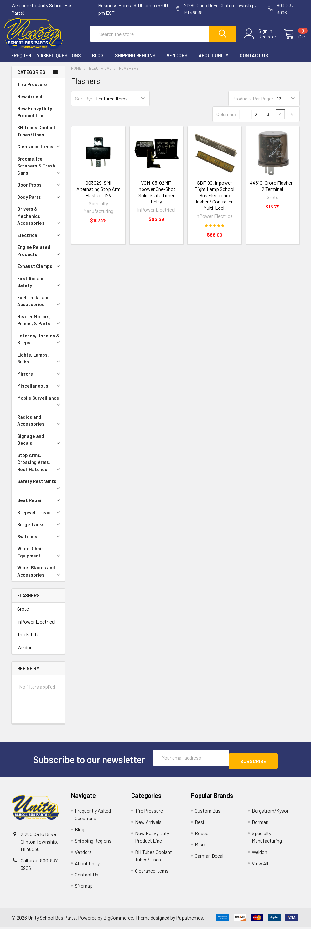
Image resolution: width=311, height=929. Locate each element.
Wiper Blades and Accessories (39, 576)
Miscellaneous (39, 391)
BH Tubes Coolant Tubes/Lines (36, 136)
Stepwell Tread (39, 518)
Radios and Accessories (39, 426)
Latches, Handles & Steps (39, 344)
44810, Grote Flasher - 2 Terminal (272, 191)
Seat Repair (39, 506)
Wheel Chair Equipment (39, 557)
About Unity (213, 61)
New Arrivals (31, 102)
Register (260, 40)
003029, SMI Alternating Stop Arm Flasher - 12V (98, 194)
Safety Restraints (39, 489)
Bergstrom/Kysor (270, 813)
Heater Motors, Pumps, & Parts (39, 325)
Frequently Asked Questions (46, 61)
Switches (39, 542)
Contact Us (254, 61)
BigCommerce (118, 919)
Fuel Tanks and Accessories (39, 306)
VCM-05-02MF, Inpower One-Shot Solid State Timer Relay (156, 197)
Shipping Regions (135, 61)
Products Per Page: (252, 104)
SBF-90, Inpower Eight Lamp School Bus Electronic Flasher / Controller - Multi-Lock (214, 200)
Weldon (25, 653)
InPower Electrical (36, 627)
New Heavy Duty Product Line (34, 117)
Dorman (260, 824)
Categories (31, 77)
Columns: (226, 120)
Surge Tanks (39, 530)
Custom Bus (207, 813)
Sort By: (83, 104)
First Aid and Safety (39, 287)
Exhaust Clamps (39, 272)
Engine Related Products (39, 256)
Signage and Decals (39, 445)
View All (260, 865)
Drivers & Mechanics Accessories (39, 221)
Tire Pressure (32, 90)
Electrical (39, 241)
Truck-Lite (28, 640)
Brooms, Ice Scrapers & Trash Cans (39, 171)
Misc (200, 846)
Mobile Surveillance (39, 406)
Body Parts (39, 202)
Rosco (202, 835)
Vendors (177, 61)
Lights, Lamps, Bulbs (39, 363)
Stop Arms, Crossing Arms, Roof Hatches (39, 468)
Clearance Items (39, 152)
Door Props (39, 190)
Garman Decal (209, 858)
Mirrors (39, 379)
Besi (199, 824)
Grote (23, 614)
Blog (98, 61)
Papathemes (189, 919)
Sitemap (84, 888)
